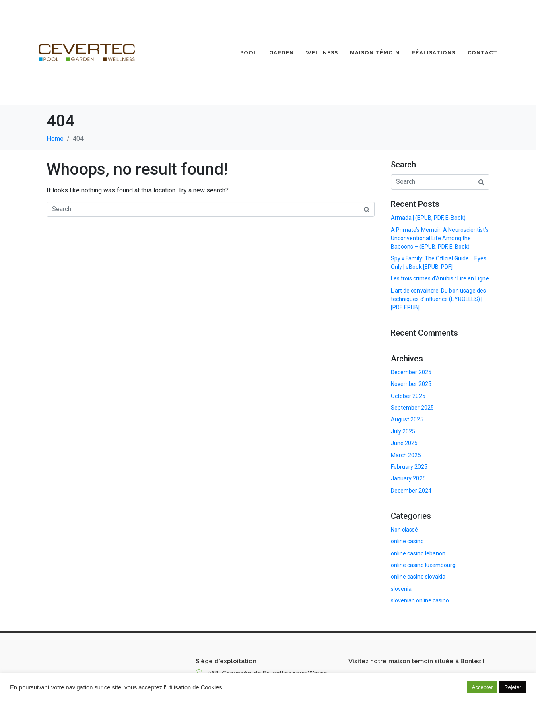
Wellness (322, 52)
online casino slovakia (418, 576)
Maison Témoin (375, 52)
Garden (281, 52)
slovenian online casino (420, 600)
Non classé (404, 529)
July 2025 (403, 431)
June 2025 (404, 443)
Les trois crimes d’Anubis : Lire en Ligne (440, 278)
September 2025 (412, 407)
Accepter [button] (482, 687)
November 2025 (411, 384)
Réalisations (434, 52)
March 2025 (406, 455)
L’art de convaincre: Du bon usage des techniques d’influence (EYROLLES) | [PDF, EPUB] (438, 299)
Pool (248, 52)
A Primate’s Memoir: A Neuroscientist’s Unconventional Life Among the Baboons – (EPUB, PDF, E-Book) (440, 238)
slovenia (401, 589)
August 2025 (407, 419)
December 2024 (411, 490)
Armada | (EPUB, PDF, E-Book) (428, 217)
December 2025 (411, 372)
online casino (407, 541)
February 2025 (409, 467)
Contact (482, 52)
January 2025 (408, 478)
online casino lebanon (418, 553)
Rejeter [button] (512, 687)
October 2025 (408, 396)
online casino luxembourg (423, 565)
